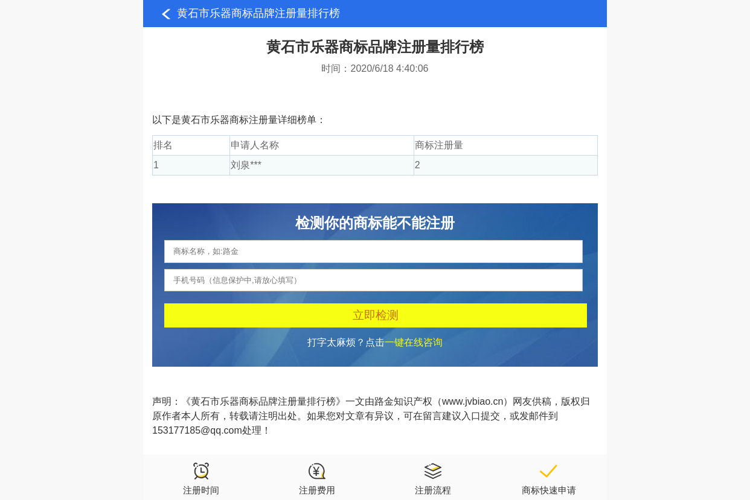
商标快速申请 (549, 478)
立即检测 (376, 315)
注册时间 (201, 478)
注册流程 (433, 478)
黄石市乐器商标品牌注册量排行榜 (258, 13)
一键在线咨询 (414, 342)
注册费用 (317, 478)
